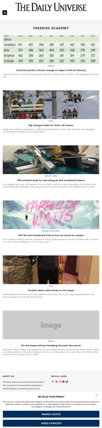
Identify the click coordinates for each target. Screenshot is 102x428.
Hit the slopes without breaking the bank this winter (51, 345)
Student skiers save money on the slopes (51, 290)
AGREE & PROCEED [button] (51, 423)
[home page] (51, 9)
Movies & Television (50, 231)
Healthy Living (51, 176)
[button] (96, 395)
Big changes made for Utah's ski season (51, 125)
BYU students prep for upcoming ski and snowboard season (51, 180)
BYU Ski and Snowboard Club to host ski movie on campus (51, 235)
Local (51, 121)
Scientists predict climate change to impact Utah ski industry (51, 70)
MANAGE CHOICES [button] (51, 414)
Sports (51, 66)
